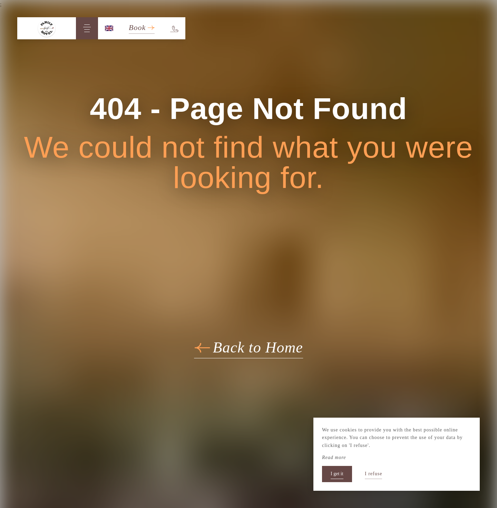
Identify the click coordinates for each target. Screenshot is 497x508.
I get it (337, 473)
